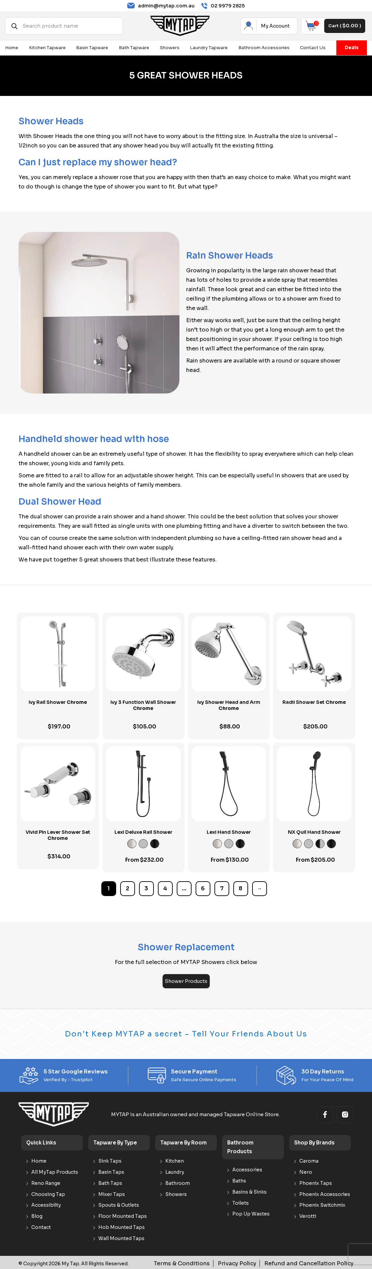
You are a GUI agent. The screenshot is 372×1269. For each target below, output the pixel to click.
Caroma (308, 1160)
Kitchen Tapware (47, 47)
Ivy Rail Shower (58, 702)
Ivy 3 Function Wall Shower (143, 705)
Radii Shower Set (314, 702)
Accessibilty (46, 1204)
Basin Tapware (92, 47)
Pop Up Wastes (251, 1213)
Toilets (240, 1202)
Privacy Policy (254, 1262)
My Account (247, 26)
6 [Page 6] (203, 888)
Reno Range (45, 1182)
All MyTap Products (54, 1171)
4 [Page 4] (165, 888)
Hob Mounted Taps (121, 1226)
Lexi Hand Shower (229, 832)
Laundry (174, 1171)
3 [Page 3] (146, 888)
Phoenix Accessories (324, 1193)
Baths (239, 1180)
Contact (41, 1226)
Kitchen (174, 1160)
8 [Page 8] (240, 888)
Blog (36, 1215)
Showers (169, 47)
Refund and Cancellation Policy (316, 1262)
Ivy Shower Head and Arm (228, 705)
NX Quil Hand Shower (314, 832)
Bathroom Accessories (264, 47)
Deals (352, 47)
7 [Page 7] (222, 888)
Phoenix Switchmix (322, 1204)
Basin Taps (111, 1171)
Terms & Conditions (206, 1262)
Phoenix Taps (315, 1182)
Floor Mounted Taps (122, 1215)
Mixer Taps (111, 1193)
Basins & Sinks (249, 1191)
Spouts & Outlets (118, 1204)
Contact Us (313, 47)
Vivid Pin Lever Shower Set (58, 835)
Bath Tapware (134, 47)
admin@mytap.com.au (161, 6)
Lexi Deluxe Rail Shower (143, 832)
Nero (305, 1171)
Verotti (307, 1215)
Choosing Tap (48, 1193)
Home (11, 47)
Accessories (247, 1169)
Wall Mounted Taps (121, 1237)
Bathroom (177, 1182)
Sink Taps (110, 1160)
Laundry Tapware (209, 47)
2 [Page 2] (127, 888)
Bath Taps (110, 1182)
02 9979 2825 (223, 6)
